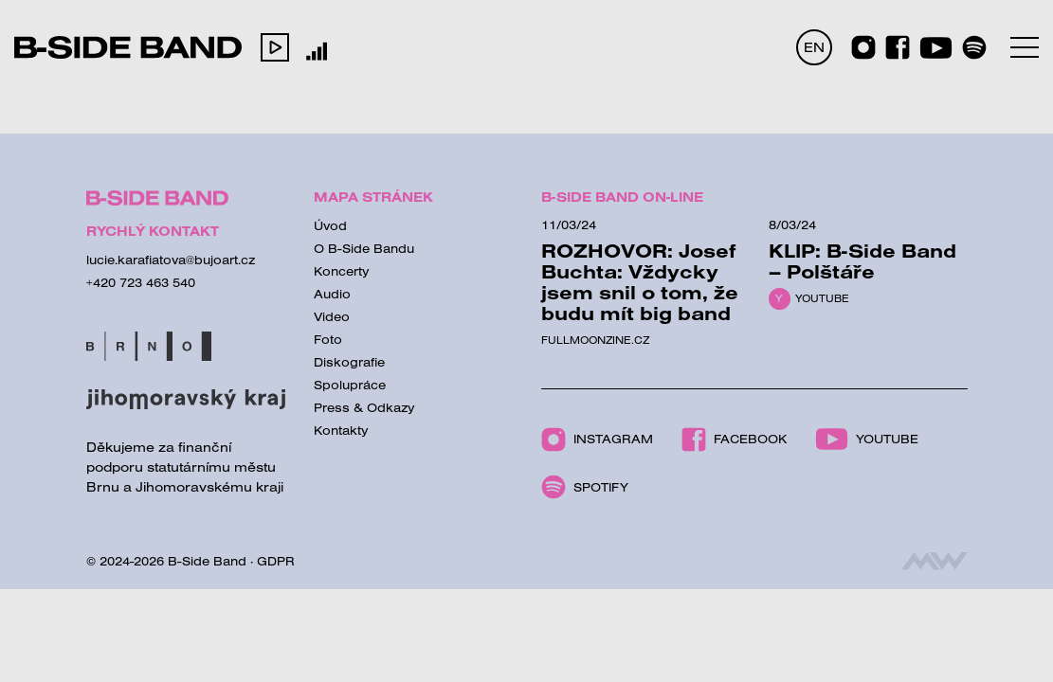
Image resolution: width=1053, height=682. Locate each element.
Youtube (822, 298)
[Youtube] (936, 47)
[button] (275, 47)
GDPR (276, 560)
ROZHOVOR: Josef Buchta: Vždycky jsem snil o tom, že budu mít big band (639, 282)
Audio (332, 293)
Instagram (597, 439)
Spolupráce (350, 384)
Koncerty (342, 270)
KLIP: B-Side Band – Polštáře (862, 261)
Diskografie (349, 361)
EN (814, 47)
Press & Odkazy (364, 407)
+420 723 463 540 (140, 282)
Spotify (584, 487)
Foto (328, 339)
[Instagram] (863, 47)
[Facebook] (897, 47)
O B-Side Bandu (364, 248)
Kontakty (341, 430)
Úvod (330, 225)
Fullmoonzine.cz (595, 340)
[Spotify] (974, 47)
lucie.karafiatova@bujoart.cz (170, 259)
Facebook (734, 439)
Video (332, 316)
